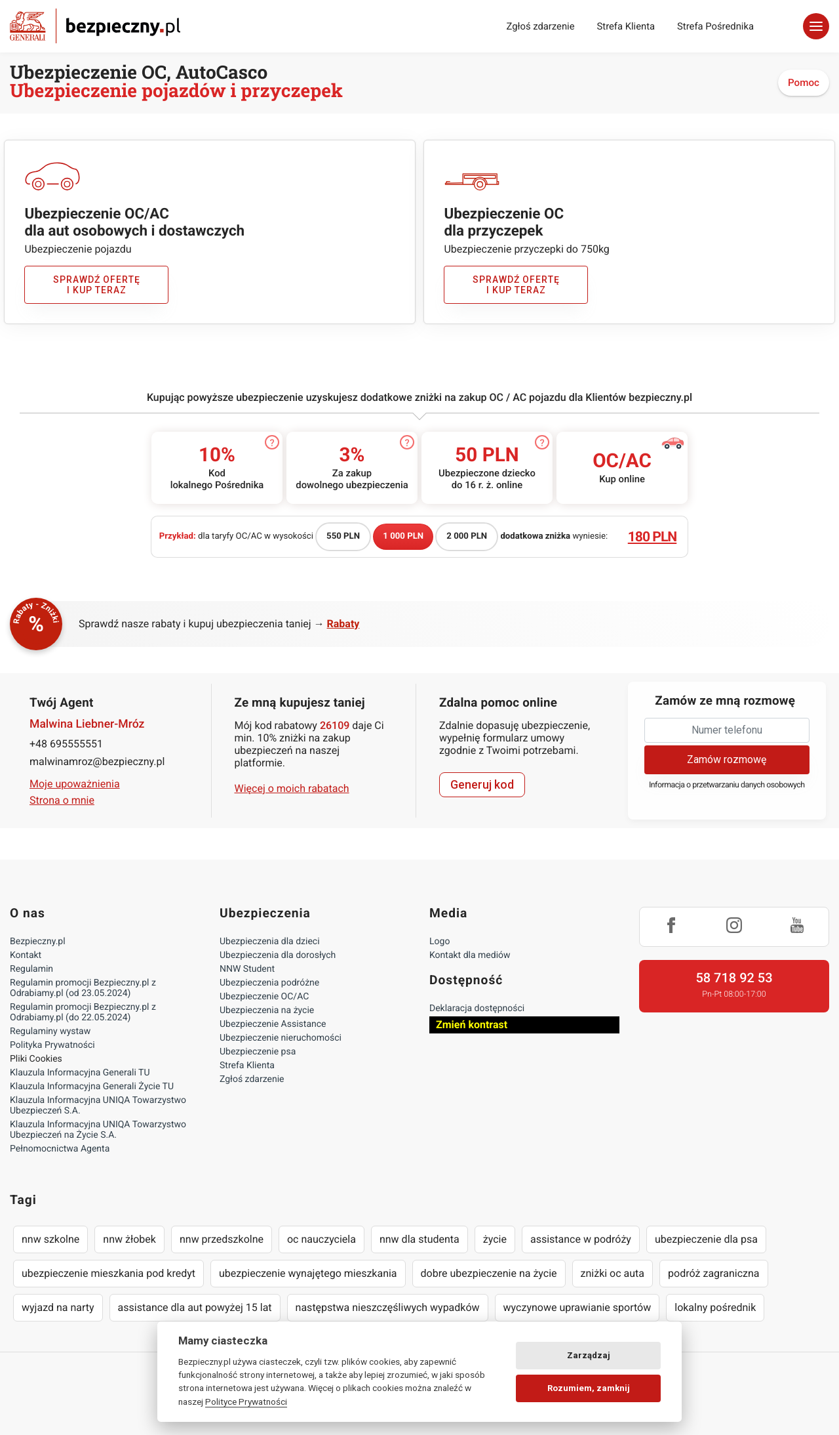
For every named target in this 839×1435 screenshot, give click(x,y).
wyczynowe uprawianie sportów (577, 1307)
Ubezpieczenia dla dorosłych (278, 955)
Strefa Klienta (626, 26)
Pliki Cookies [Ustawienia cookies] (36, 1059)
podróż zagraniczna (713, 1273)
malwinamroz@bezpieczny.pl (97, 761)
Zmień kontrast (471, 1024)
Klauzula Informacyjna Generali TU (79, 1073)
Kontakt (25, 955)
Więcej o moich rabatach (292, 788)
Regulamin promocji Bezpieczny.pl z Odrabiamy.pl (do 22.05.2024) (83, 1012)
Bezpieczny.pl (38, 941)
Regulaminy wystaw (50, 1031)
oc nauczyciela (321, 1239)
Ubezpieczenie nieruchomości (280, 1038)
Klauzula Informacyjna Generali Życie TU (92, 1086)
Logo (439, 941)
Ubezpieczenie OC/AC (264, 996)
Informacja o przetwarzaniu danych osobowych (727, 785)
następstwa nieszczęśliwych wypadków (388, 1307)
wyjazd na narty (58, 1307)
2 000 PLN (466, 536)
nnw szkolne (50, 1239)
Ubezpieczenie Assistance (273, 1024)
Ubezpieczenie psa (258, 1052)
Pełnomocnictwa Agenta (59, 1149)
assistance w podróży (580, 1239)
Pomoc (803, 83)
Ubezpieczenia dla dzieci (270, 941)
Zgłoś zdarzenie (540, 26)
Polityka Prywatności (52, 1045)
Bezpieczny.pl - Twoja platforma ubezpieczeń (95, 26)
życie (495, 1239)
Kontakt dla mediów (470, 955)
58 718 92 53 (733, 978)
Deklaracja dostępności (476, 1008)
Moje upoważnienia (74, 784)
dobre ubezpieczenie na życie (489, 1273)
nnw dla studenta (419, 1239)
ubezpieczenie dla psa (706, 1239)
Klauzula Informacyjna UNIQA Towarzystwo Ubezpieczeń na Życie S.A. (98, 1129)
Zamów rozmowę (726, 759)
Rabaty (343, 623)
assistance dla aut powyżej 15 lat (195, 1307)
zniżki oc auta (613, 1273)
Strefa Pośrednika (715, 26)
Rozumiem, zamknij (588, 1388)
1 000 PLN (403, 536)
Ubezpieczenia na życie (267, 1010)
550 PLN (343, 536)
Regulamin (31, 969)
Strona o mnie (61, 800)
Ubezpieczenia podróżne (269, 983)
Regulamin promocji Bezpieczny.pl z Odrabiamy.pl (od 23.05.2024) (83, 988)
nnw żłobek (129, 1239)
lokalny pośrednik (715, 1307)
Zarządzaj (588, 1355)
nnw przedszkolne (221, 1239)
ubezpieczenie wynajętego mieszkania (308, 1273)
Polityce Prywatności (246, 1401)
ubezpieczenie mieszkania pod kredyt (108, 1273)
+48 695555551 (66, 744)
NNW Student (247, 969)
